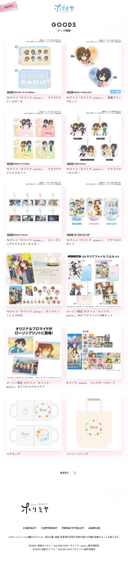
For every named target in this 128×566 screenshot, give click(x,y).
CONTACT (29, 528)
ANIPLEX (94, 528)
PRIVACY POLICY (73, 528)
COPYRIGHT (49, 528)
